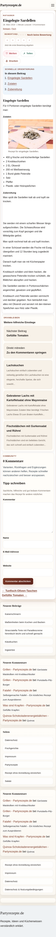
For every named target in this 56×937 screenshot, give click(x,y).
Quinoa (30, 720)
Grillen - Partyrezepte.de (17, 669)
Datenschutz (11, 740)
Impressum (10, 756)
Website (7, 566)
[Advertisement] (28, 212)
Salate (8, 781)
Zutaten (12, 83)
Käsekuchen (11, 641)
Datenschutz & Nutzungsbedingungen (24, 889)
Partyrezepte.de (11, 5)
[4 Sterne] (23, 40)
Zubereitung (15, 89)
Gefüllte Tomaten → (14, 595)
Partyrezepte (11, 764)
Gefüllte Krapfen (11, 710)
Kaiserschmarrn (13, 614)
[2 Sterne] (12, 40)
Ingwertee (10, 650)
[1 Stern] (7, 40)
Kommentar (9, 499)
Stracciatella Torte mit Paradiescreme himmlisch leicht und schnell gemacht (23, 632)
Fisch (13, 29)
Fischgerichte (11, 748)
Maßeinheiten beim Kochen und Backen (25, 622)
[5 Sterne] (29, 40)
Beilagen (6, 29)
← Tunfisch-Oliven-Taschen (19, 590)
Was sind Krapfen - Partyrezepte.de (24, 705)
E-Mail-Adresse (11, 552)
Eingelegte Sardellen (20, 78)
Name (6, 538)
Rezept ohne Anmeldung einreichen (23, 773)
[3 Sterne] (18, 40)
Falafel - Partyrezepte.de (17, 690)
